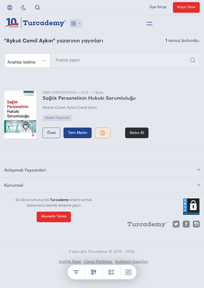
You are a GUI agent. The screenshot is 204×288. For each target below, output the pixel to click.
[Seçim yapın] (28, 60)
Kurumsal (13, 185)
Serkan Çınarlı (54, 108)
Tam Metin (77, 133)
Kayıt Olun (186, 7)
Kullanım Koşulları (132, 262)
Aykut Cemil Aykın (82, 108)
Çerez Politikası (98, 262)
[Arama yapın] (102, 60)
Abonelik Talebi (54, 216)
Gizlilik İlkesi (70, 262)
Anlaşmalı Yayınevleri (25, 170)
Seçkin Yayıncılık (57, 118)
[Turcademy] (144, 225)
